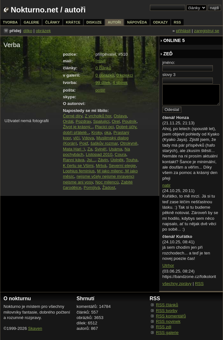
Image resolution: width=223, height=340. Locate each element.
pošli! (100, 90)
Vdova (88, 137)
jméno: (168, 62)
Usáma (115, 149)
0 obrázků (104, 75)
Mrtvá (101, 165)
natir (166, 185)
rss (177, 22)
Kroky (96, 132)
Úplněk (117, 159)
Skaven (35, 328)
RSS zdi (163, 326)
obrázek (43, 30)
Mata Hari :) (74, 149)
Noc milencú (106, 182)
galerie (31, 22)
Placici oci (104, 126)
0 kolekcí (124, 75)
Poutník (129, 121)
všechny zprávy (177, 283)
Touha (131, 159)
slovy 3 (168, 74)
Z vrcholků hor (98, 116)
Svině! (100, 149)
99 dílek (102, 82)
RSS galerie (167, 332)
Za (89, 149)
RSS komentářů (171, 316)
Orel (116, 121)
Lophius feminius (79, 171)
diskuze (94, 22)
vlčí (76, 137)
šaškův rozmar (104, 143)
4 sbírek (120, 82)
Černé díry (72, 116)
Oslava (120, 116)
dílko (27, 30)
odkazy (160, 22)
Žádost (108, 187)
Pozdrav (83, 121)
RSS (199, 283)
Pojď (83, 143)
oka (107, 132)
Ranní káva (73, 159)
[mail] (100, 61)
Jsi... (91, 159)
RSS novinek (168, 321)
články (52, 22)
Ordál (68, 121)
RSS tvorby (166, 310)
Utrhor (168, 265)
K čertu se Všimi (78, 165)
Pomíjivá (92, 187)
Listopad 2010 (99, 154)
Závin (103, 159)
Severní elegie (122, 165)
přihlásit (183, 30)
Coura (120, 154)
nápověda (137, 22)
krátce (73, 22)
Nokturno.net (34, 9)
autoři (114, 22)
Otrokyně (128, 143)
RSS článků (167, 304)
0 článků (103, 68)
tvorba (10, 22)
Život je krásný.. (77, 126)
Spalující (101, 121)
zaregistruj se (206, 30)
